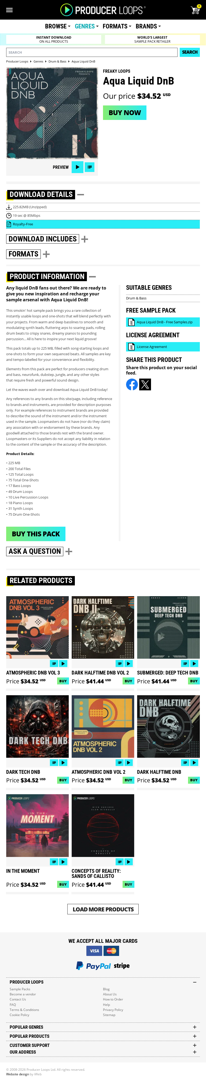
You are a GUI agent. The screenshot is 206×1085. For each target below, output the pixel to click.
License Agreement (152, 346)
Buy (63, 681)
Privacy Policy (113, 1009)
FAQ (13, 1004)
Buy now (125, 112)
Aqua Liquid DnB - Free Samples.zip (165, 322)
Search (189, 52)
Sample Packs (20, 989)
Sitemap (109, 1015)
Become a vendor (23, 994)
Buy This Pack (36, 533)
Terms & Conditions (24, 1009)
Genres (85, 26)
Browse (56, 26)
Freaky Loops (116, 71)
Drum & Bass (136, 298)
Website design (17, 1074)
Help (106, 1004)
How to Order (113, 999)
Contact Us (18, 999)
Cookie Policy (19, 1015)
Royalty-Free (23, 224)
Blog (106, 989)
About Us (110, 994)
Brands (146, 26)
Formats (115, 26)
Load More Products (103, 909)
